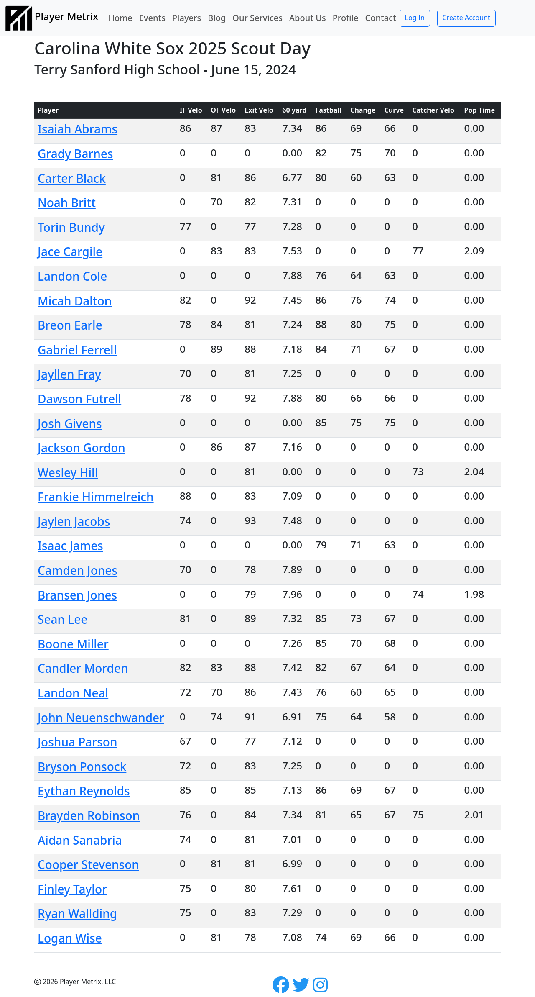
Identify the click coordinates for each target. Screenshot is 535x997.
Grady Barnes (75, 153)
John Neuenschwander (101, 717)
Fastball (328, 110)
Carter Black (72, 178)
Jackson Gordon (81, 448)
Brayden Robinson (89, 815)
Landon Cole (72, 276)
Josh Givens (70, 423)
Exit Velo (259, 110)
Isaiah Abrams (77, 129)
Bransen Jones (77, 595)
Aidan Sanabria (80, 840)
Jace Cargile (70, 251)
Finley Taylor (72, 889)
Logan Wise (70, 938)
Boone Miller (73, 644)
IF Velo (191, 110)
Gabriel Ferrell (77, 350)
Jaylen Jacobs (74, 521)
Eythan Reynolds (84, 791)
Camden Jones (77, 570)
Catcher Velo (433, 110)
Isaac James (70, 546)
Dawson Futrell (79, 399)
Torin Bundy (71, 227)
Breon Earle (70, 325)
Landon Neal (73, 693)
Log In (415, 17)
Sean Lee (62, 619)
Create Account (466, 17)
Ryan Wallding (77, 913)
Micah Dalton (75, 301)
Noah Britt (67, 202)
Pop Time (479, 110)
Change (362, 110)
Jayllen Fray (69, 374)
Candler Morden (83, 668)
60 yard (294, 110)
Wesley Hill (68, 472)
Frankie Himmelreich (96, 497)
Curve (394, 110)
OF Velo (223, 110)
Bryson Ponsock (82, 766)
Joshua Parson (77, 742)
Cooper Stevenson (88, 864)
